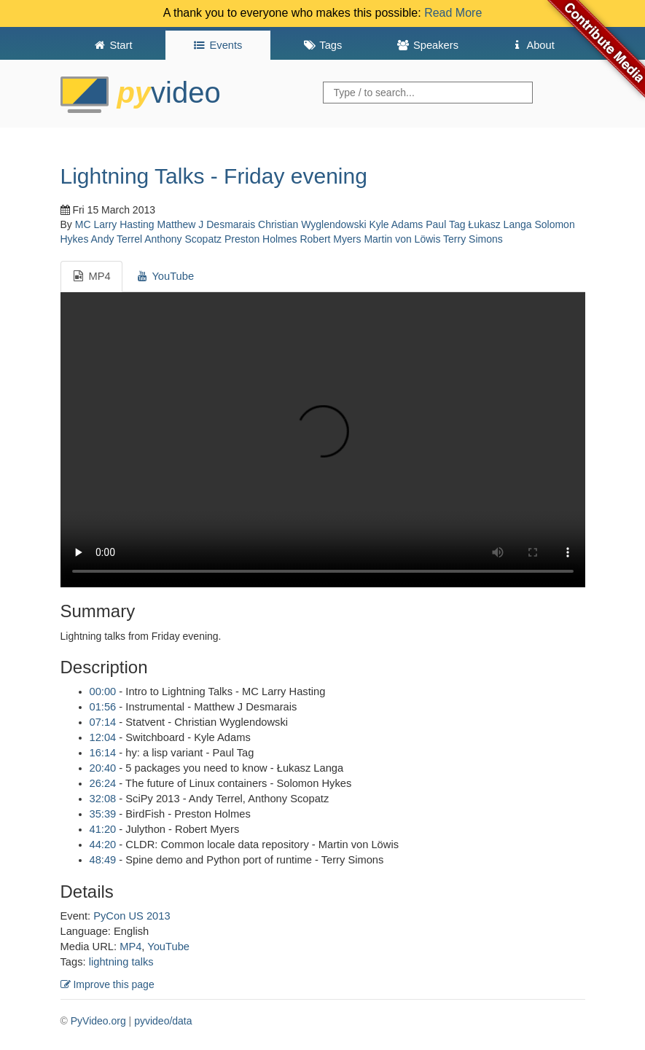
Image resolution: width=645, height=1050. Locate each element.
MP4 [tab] (91, 276)
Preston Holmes (260, 239)
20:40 (103, 768)
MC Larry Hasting (115, 224)
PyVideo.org (98, 1021)
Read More (453, 13)
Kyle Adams (396, 224)
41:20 (103, 829)
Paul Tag (445, 224)
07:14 (103, 722)
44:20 (103, 844)
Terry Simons (473, 239)
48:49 (103, 860)
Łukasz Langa (499, 224)
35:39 (103, 814)
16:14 (103, 753)
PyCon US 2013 (131, 916)
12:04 (103, 737)
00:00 (103, 691)
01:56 (103, 707)
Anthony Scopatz (183, 239)
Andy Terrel (117, 239)
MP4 (130, 946)
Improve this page (107, 984)
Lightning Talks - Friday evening (213, 176)
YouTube (168, 946)
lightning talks (121, 962)
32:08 (103, 798)
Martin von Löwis (402, 239)
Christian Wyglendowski (312, 224)
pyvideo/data (163, 1021)
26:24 (103, 783)
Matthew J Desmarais (206, 224)
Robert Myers (330, 239)
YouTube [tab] (165, 276)
